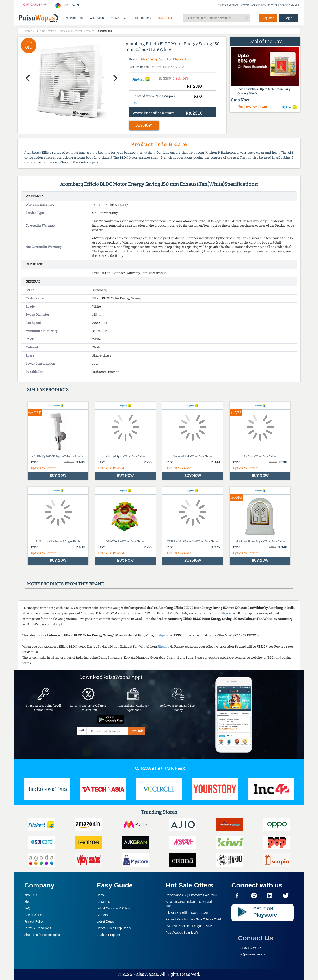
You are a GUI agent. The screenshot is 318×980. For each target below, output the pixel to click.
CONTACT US (269, 5)
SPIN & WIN (67, 5)
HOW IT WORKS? (250, 5)
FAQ (27, 908)
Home (101, 895)
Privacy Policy (34, 921)
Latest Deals (105, 921)
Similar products (48, 389)
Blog (27, 901)
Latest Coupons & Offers (114, 908)
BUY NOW (143, 125)
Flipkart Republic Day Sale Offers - (193, 919)
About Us (30, 895)
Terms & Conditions (37, 928)
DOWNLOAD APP (289, 5)
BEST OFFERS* (165, 18)
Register (268, 18)
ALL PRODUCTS (74, 18)
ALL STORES (97, 18)
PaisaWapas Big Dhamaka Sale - (192, 895)
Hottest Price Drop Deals (114, 928)
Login (289, 18)
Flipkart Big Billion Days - (187, 912)
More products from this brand (65, 584)
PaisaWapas (145, 974)
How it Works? (34, 915)
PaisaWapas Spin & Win (182, 932)
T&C (134, 102)
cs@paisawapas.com (252, 954)
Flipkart (179, 59)
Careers (102, 915)
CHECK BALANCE (228, 5)
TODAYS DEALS (119, 18)
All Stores (103, 901)
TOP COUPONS (143, 18)
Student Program (108, 935)
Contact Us (255, 938)
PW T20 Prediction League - (189, 926)
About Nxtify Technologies (42, 935)
